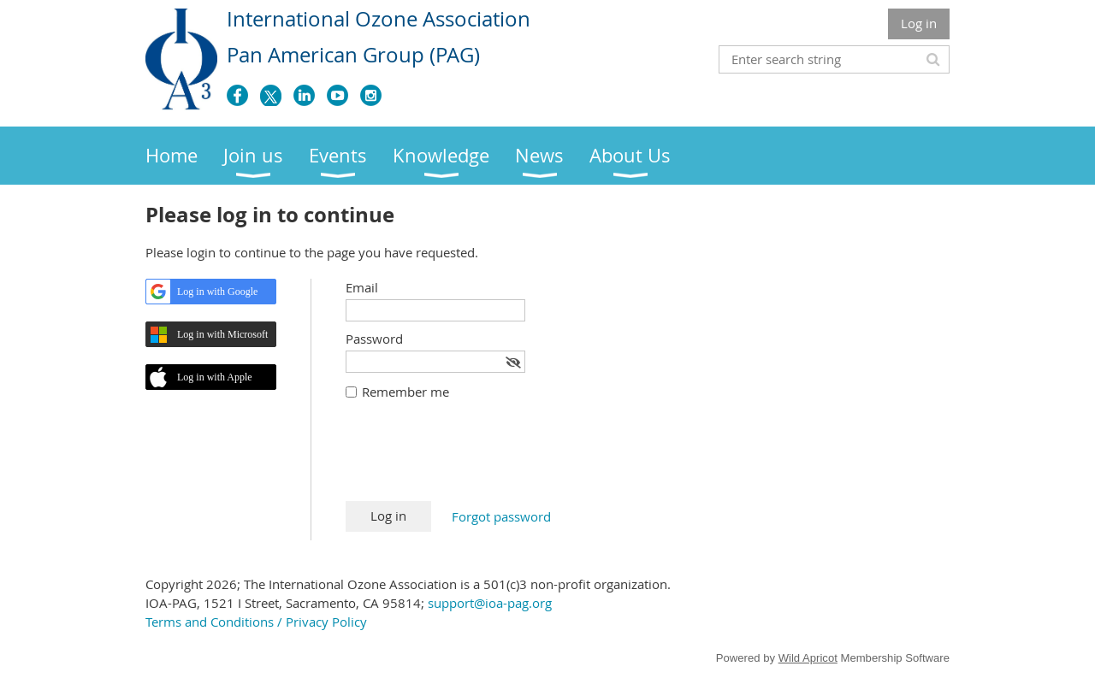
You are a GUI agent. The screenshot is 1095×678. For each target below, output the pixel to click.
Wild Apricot (808, 657)
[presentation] (476, 459)
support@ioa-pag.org (490, 602)
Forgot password (501, 516)
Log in (919, 23)
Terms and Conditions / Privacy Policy (256, 621)
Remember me (405, 391)
